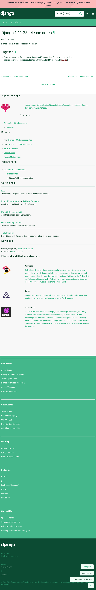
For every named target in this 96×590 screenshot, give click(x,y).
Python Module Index (12, 157)
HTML (20, 248)
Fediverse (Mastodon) (10, 485)
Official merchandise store (11, 526)
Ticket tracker (7, 233)
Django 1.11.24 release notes (81, 76)
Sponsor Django (7, 518)
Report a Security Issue (10, 424)
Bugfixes (10, 127)
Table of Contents (31, 201)
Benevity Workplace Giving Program (15, 530)
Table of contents (11, 148)
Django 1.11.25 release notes (15, 123)
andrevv (7, 575)
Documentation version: (82, 579)
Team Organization (9, 379)
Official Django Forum (11, 222)
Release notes (12, 174)
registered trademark (67, 582)
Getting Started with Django (12, 374)
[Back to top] (91, 585)
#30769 (64, 60)
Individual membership (10, 428)
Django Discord (7, 452)
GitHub (4, 477)
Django (7, 13)
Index (3, 201)
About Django (6, 370)
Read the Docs (17, 251)
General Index (9, 153)
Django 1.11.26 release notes (14, 76)
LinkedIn (4, 494)
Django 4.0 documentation (14, 169)
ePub (30, 248)
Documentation (11, 22)
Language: (87, 573)
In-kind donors (9, 556)
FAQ (3, 191)
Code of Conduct (8, 387)
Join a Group (6, 411)
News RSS (5, 498)
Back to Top (48, 84)
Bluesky (4, 489)
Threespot (7, 567)
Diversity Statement (9, 391)
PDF (25, 248)
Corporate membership (10, 522)
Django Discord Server (11, 212)
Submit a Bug (6, 420)
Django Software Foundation (13, 383)
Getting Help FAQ (8, 448)
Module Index (13, 201)
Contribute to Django (9, 415)
